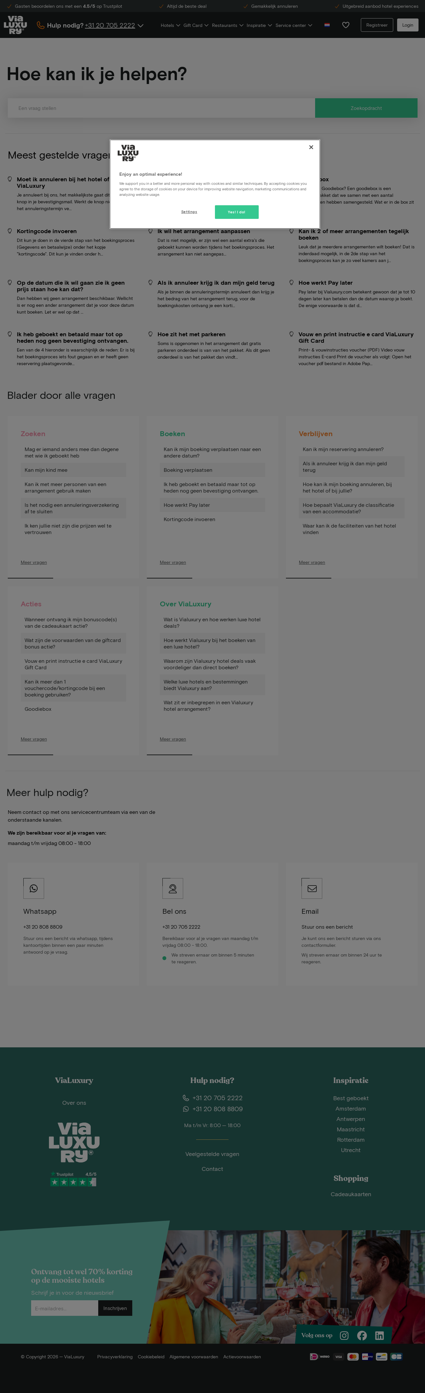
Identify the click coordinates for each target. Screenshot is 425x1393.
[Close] (311, 147)
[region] (215, 184)
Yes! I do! (236, 212)
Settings (189, 211)
